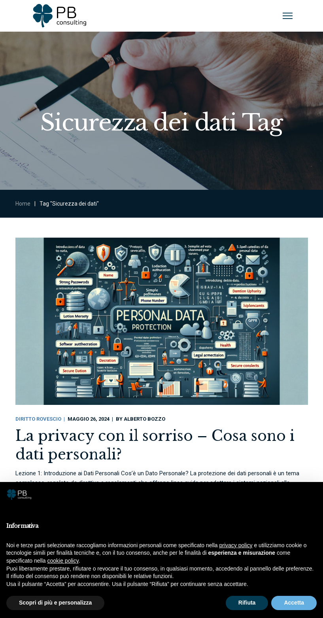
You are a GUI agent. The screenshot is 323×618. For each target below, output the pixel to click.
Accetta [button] (294, 602)
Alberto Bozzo (144, 419)
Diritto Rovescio (38, 419)
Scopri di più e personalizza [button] (55, 602)
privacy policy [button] (236, 545)
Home (22, 203)
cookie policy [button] (63, 561)
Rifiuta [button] (247, 602)
